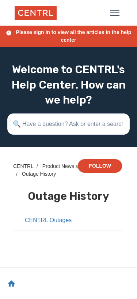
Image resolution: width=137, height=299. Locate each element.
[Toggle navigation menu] (114, 13)
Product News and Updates (73, 166)
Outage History (39, 174)
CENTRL (23, 166)
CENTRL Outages (48, 220)
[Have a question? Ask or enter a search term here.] (68, 124)
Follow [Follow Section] (100, 166)
